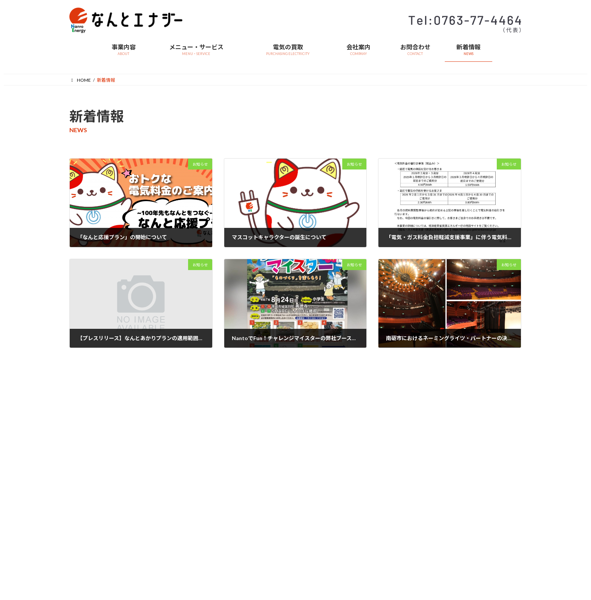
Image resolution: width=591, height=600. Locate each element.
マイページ (389, 455)
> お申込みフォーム (89, 515)
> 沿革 (230, 513)
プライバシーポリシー (401, 466)
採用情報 (387, 478)
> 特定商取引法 (162, 515)
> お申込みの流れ (86, 501)
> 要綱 (307, 487)
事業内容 (233, 432)
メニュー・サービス (89, 432)
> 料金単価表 (160, 460)
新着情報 (387, 444)
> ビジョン (234, 460)
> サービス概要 (316, 446)
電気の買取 (312, 432)
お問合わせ (389, 500)
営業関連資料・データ (169, 432)
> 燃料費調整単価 (164, 487)
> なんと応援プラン (89, 487)
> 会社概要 (234, 499)
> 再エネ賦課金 (162, 501)
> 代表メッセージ (241, 473)
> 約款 (153, 446)
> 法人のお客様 (84, 473)
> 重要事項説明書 (164, 473)
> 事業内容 (234, 446)
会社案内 (233, 486)
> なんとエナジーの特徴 (93, 446)
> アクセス (234, 527)
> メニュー (80, 460)
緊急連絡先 (389, 489)
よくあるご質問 (394, 432)
